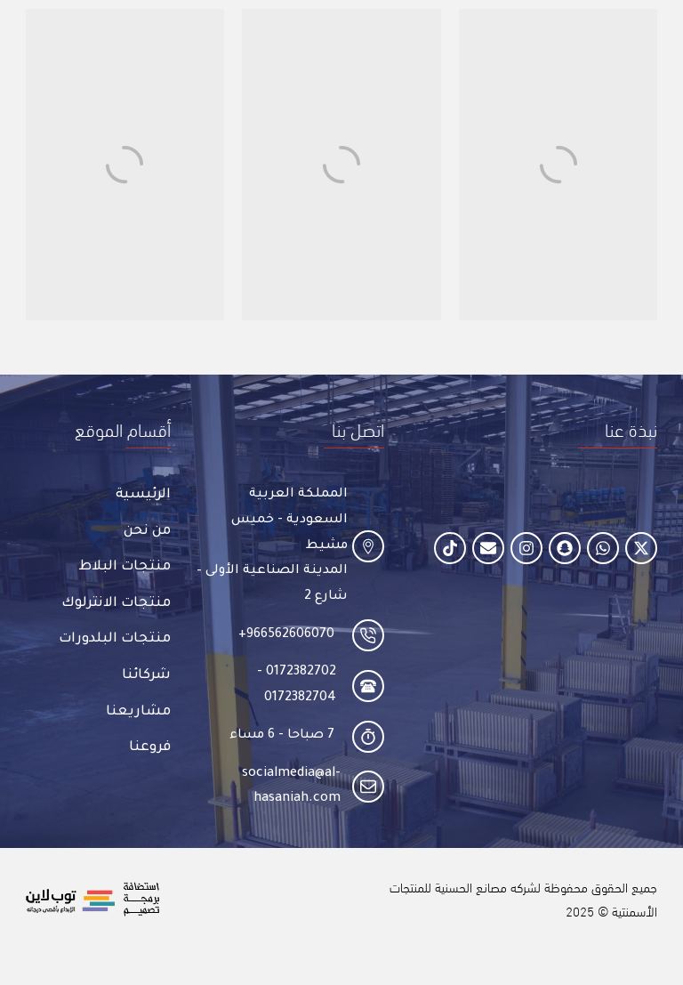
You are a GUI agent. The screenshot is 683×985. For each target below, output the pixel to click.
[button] (631, 428)
